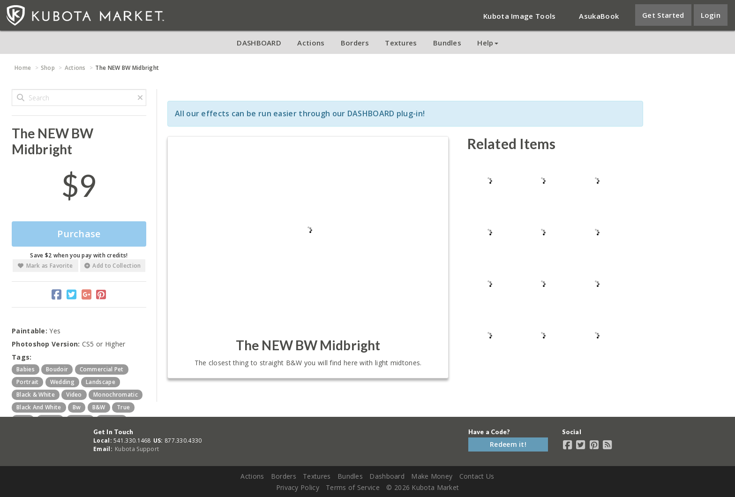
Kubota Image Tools (519, 16)
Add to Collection (112, 266)
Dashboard (387, 476)
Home (23, 68)
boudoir (57, 369)
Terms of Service (353, 487)
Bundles (447, 42)
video (74, 395)
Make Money (431, 476)
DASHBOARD (259, 42)
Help (487, 42)
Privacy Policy (297, 487)
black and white (38, 407)
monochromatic (115, 395)
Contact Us (477, 476)
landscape (100, 382)
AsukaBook (599, 16)
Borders (355, 42)
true (123, 407)
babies (25, 369)
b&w (98, 407)
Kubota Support (137, 449)
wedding (62, 382)
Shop (48, 68)
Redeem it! (508, 444)
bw (77, 407)
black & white (35, 395)
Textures (401, 42)
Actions (310, 42)
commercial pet (102, 369)
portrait (27, 382)
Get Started (663, 15)
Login (711, 15)
